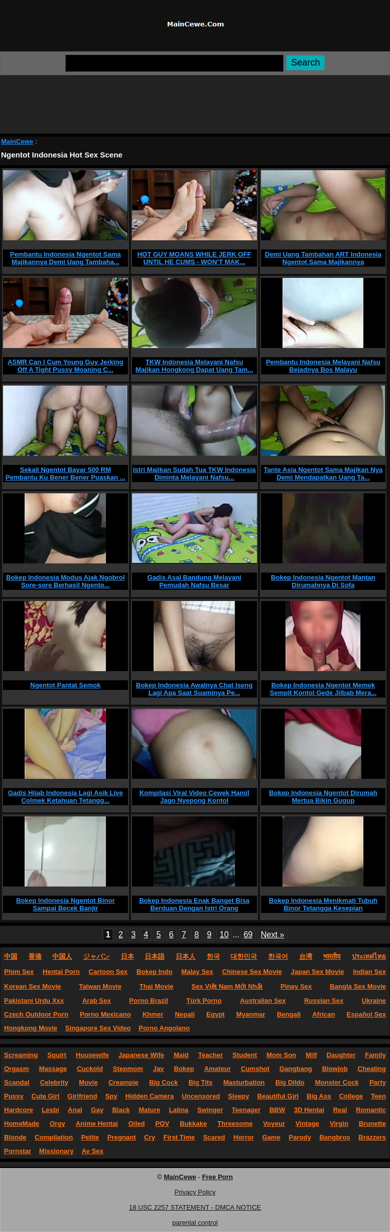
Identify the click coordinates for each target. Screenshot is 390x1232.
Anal (75, 1110)
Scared (214, 1137)
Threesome (234, 1123)
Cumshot (255, 1068)
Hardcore (18, 1110)
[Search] (174, 63)
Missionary (56, 1151)
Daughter (341, 1055)
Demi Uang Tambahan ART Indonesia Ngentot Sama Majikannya (323, 258)
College (351, 1096)
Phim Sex (19, 971)
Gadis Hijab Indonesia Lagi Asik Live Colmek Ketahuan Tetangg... (65, 796)
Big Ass (319, 1096)
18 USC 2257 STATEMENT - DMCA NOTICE (195, 1207)
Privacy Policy (195, 1192)
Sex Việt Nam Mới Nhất (227, 986)
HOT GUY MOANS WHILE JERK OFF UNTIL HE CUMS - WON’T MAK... (194, 258)
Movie (88, 1082)
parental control (195, 1222)
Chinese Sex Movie (252, 971)
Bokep (184, 1068)
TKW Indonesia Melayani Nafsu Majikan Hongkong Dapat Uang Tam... (194, 365)
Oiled (136, 1123)
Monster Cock (337, 1082)
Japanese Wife (141, 1055)
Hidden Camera (149, 1096)
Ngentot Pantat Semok (65, 685)
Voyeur (274, 1123)
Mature (149, 1110)
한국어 (278, 956)
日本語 (155, 956)
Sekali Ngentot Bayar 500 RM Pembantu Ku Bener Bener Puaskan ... (65, 473)
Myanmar (250, 1014)
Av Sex (93, 1151)
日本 (127, 956)
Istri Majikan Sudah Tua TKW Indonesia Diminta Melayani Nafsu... (194, 473)
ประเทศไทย (369, 956)
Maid (181, 1055)
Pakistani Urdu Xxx (34, 1000)
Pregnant (121, 1137)
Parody (300, 1137)
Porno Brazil (148, 1000)
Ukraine (374, 1000)
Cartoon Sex (108, 971)
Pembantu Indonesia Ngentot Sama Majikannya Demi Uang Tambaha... (65, 258)
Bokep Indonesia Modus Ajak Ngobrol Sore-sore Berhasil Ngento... (65, 581)
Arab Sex (96, 1000)
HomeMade (21, 1123)
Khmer (152, 1014)
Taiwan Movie (100, 986)
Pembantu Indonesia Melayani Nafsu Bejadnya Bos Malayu (323, 365)
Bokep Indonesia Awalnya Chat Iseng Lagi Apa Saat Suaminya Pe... (194, 689)
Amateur (217, 1068)
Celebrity (54, 1082)
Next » (272, 934)
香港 (35, 956)
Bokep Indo (155, 971)
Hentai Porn (61, 971)
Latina (178, 1110)
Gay (97, 1110)
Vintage (307, 1123)
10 (224, 934)
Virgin (339, 1123)
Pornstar (17, 1151)
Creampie (123, 1082)
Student (245, 1055)
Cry (149, 1137)
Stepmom (128, 1068)
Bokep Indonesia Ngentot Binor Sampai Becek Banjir (65, 904)
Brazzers (372, 1137)
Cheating (372, 1068)
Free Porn (217, 1177)
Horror (244, 1137)
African (323, 1014)
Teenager (246, 1110)
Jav (158, 1068)
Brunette (372, 1123)
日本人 (186, 956)
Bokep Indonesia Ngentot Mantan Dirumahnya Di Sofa (323, 581)
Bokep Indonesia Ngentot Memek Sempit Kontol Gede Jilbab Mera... (323, 689)
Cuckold (90, 1068)
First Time (179, 1137)
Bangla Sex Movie (358, 986)
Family (375, 1055)
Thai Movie (156, 986)
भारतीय (332, 956)
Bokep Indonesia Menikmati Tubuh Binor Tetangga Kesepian (323, 904)
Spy (111, 1096)
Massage (53, 1068)
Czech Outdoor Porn (36, 1014)
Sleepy (238, 1096)
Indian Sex (369, 971)
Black (121, 1110)
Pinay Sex (296, 986)
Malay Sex (197, 971)
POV (162, 1123)
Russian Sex (323, 1000)
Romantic (371, 1110)
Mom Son (282, 1055)
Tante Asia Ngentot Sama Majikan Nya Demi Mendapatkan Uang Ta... (323, 473)
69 (248, 934)
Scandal (16, 1082)
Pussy (13, 1096)
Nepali (184, 1014)
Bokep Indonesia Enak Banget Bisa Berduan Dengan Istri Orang (194, 904)
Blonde (15, 1137)
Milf (311, 1055)
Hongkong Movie (30, 1028)
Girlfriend (83, 1096)
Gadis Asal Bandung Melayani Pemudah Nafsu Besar (194, 581)
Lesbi (50, 1110)
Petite (90, 1137)
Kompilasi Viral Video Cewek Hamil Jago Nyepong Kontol (194, 796)
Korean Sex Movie (32, 986)
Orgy (57, 1123)
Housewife (92, 1055)
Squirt (57, 1055)
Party (377, 1082)
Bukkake (193, 1123)
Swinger (210, 1110)
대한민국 (244, 956)
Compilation (54, 1137)
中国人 (62, 956)
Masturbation (244, 1082)
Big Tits (200, 1082)
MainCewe (17, 141)
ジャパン (96, 956)
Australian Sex (262, 1000)
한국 (213, 956)
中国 (10, 956)
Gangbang (295, 1068)
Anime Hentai (97, 1123)
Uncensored (201, 1096)
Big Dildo (289, 1082)
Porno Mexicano (105, 1014)
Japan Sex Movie (317, 971)
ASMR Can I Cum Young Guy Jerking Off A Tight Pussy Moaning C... (65, 365)
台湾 (305, 956)
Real (340, 1110)
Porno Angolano (164, 1028)
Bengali (289, 1014)
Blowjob (335, 1068)
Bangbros (334, 1137)
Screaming (21, 1055)
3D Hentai (309, 1110)
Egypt (215, 1014)
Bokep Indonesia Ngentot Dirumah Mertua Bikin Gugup (323, 796)
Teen (378, 1096)
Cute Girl (45, 1096)
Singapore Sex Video (98, 1028)
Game (271, 1137)
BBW (277, 1110)
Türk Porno (203, 1000)
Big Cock (163, 1082)
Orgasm (16, 1068)
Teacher (210, 1055)
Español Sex (366, 1014)
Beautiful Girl (278, 1096)
